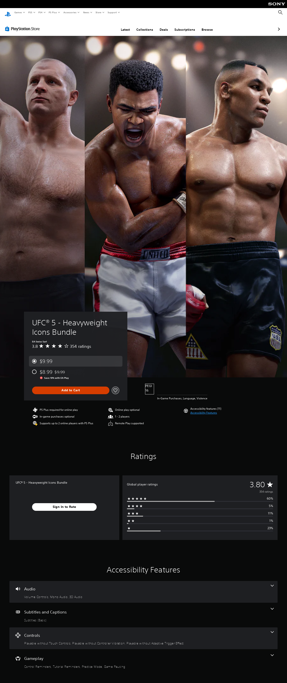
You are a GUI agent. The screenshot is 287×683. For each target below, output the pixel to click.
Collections (121, 25)
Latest (101, 25)
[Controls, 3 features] (143, 634)
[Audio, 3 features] (143, 588)
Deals (140, 25)
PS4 (40, 12)
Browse (183, 25)
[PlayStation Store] (23, 24)
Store (98, 12)
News (86, 12)
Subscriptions (161, 25)
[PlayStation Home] (8, 12)
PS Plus (53, 12)
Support (112, 12)
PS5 (30, 12)
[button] (203, 409)
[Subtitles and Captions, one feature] (143, 611)
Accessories (69, 12)
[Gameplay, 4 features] (143, 657)
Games (18, 12)
